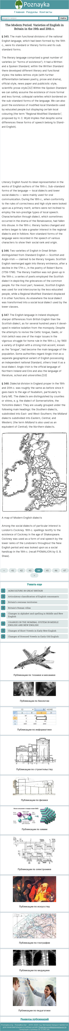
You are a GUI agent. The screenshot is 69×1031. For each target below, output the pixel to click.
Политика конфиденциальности (52, 1027)
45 (47, 570)
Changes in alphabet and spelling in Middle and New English (35, 615)
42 (21, 570)
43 (30, 570)
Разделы (32, 12)
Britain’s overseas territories (22, 602)
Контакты (46, 12)
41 (12, 570)
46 (56, 570)
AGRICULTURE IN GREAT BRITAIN (25, 590)
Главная (19, 12)
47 (64, 570)
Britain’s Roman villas (19, 607)
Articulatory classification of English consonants (33, 596)
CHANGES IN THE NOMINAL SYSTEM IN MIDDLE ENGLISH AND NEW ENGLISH (33, 623)
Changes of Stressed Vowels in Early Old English (33, 636)
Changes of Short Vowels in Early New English (32, 630)
